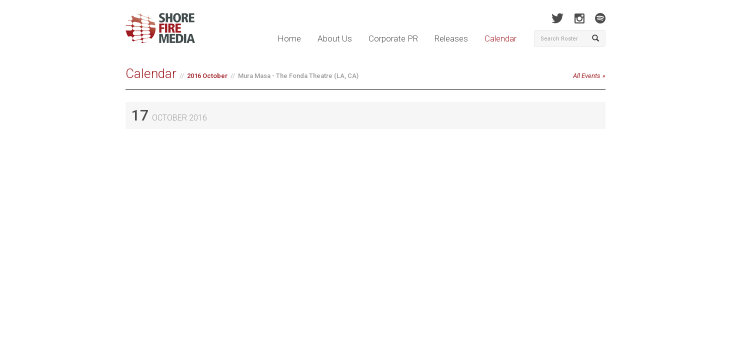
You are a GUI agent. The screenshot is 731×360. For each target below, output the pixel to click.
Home (289, 39)
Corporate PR (393, 39)
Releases (451, 39)
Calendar (500, 39)
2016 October (207, 75)
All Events (586, 76)
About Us (335, 39)
